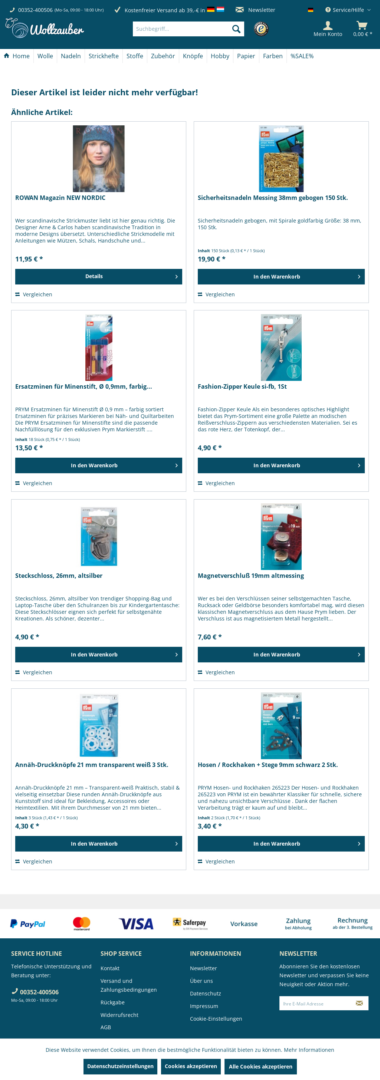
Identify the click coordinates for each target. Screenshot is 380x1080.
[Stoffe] (135, 56)
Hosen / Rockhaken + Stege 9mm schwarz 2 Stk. (268, 765)
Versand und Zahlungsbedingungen (129, 985)
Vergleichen (33, 294)
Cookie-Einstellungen (216, 1018)
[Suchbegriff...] (188, 29)
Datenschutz (205, 993)
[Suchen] (236, 29)
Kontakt (110, 968)
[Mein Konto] (328, 28)
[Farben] (272, 56)
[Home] (16, 56)
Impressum (204, 1006)
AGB (106, 1027)
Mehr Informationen (309, 1049)
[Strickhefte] (103, 56)
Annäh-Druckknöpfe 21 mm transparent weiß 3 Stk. (91, 765)
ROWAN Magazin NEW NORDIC (60, 198)
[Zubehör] (163, 56)
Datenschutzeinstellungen (120, 1066)
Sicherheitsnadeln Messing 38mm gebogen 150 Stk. (273, 198)
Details (131, 275)
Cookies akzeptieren (191, 1066)
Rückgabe (113, 1002)
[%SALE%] (302, 56)
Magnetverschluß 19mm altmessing (251, 576)
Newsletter (255, 9)
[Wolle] (45, 56)
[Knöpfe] (193, 56)
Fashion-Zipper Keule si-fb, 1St (242, 387)
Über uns (201, 980)
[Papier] (246, 56)
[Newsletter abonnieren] (359, 1003)
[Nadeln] (71, 56)
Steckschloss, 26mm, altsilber (58, 576)
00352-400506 (35, 9)
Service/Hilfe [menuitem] (345, 9)
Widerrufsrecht (119, 1014)
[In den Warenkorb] (281, 276)
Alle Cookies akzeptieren (260, 1066)
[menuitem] (199, 29)
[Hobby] (220, 56)
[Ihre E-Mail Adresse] (315, 1003)
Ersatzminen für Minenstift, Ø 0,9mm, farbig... (83, 387)
